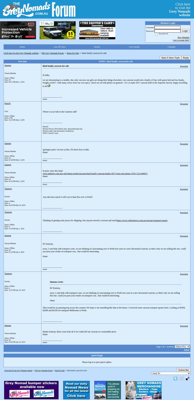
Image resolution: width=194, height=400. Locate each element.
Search (97, 47)
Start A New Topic (170, 57)
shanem (8, 65)
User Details (134, 47)
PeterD (7, 103)
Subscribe (183, 370)
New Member (183, 37)
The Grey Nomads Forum (53, 53)
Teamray (8, 188)
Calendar (171, 47)
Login (185, 31)
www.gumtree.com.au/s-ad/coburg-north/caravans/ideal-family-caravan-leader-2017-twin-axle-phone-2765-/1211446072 (95, 173)
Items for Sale (73, 53)
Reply (186, 57)
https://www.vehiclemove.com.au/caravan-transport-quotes (142, 220)
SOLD (186, 350)
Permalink (184, 66)
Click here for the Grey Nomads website (21, 53)
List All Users (60, 47)
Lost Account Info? (181, 40)
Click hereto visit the (179, 9)
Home (22, 47)
